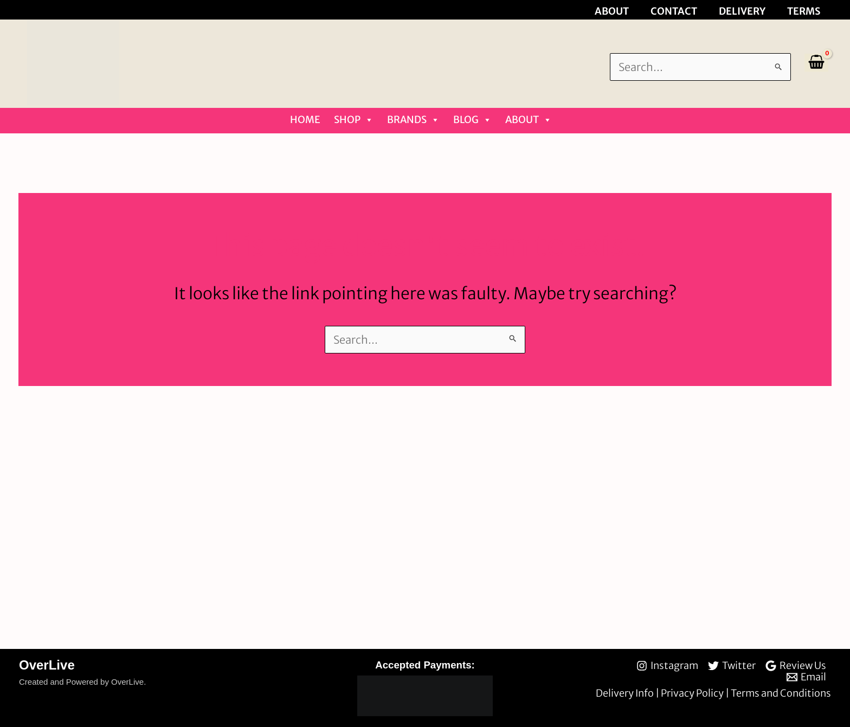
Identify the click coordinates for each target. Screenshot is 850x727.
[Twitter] (732, 665)
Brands (413, 120)
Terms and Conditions (781, 693)
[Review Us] (795, 665)
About (528, 120)
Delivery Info (625, 693)
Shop (354, 120)
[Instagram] (667, 665)
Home (305, 119)
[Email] (806, 677)
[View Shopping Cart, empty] (816, 63)
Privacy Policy (693, 693)
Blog (472, 120)
